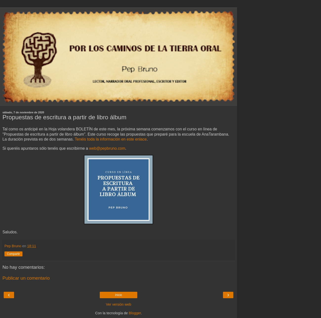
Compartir (13, 254)
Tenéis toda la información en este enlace (111, 139)
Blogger (135, 313)
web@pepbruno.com (107, 148)
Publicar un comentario (26, 278)
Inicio (118, 295)
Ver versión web (118, 304)
